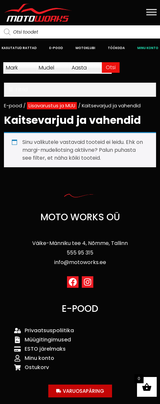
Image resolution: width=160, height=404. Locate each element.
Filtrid (18, 89)
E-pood (13, 105)
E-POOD (56, 48)
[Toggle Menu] (151, 12)
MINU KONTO (147, 48)
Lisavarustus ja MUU (52, 105)
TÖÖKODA (116, 48)
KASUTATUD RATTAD (19, 48)
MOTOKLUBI (85, 48)
